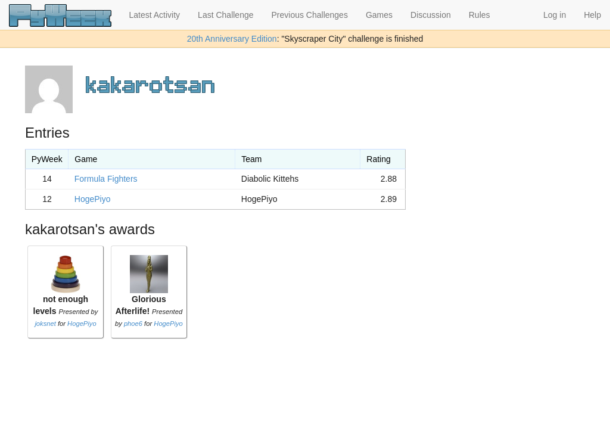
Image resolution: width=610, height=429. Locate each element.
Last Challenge (225, 15)
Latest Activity (154, 15)
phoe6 (133, 323)
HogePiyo (92, 199)
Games (379, 15)
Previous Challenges (310, 15)
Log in (554, 15)
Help (592, 15)
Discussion (430, 15)
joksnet (45, 323)
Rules (479, 15)
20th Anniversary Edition (232, 38)
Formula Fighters (106, 179)
